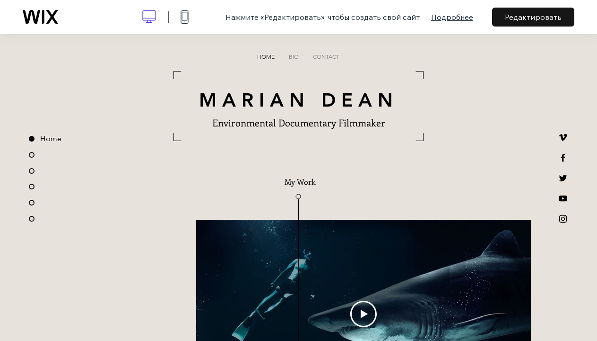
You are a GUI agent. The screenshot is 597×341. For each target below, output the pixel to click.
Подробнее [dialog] (452, 17)
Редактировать (533, 17)
